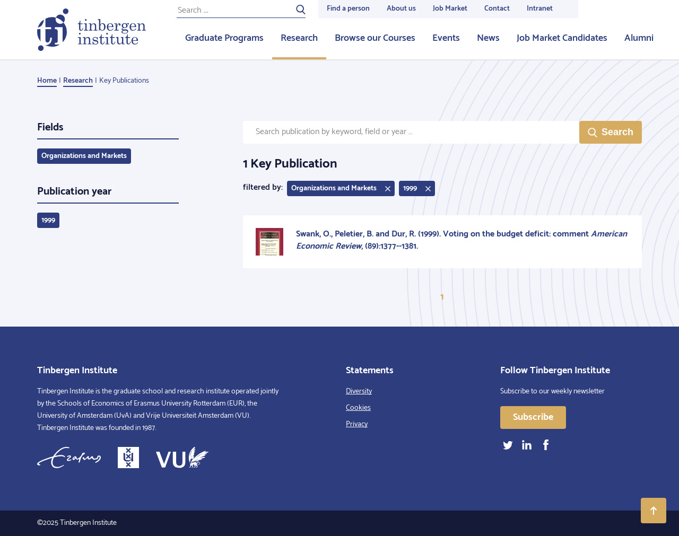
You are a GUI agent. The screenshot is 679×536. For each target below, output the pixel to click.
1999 (48, 220)
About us (401, 9)
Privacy (357, 424)
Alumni (639, 38)
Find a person (348, 9)
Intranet (540, 9)
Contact (497, 9)
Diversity (359, 391)
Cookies (358, 408)
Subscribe (533, 417)
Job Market (450, 9)
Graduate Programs (224, 38)
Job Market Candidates (562, 38)
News (488, 38)
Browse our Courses (375, 38)
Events (446, 38)
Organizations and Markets (84, 156)
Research (299, 38)
